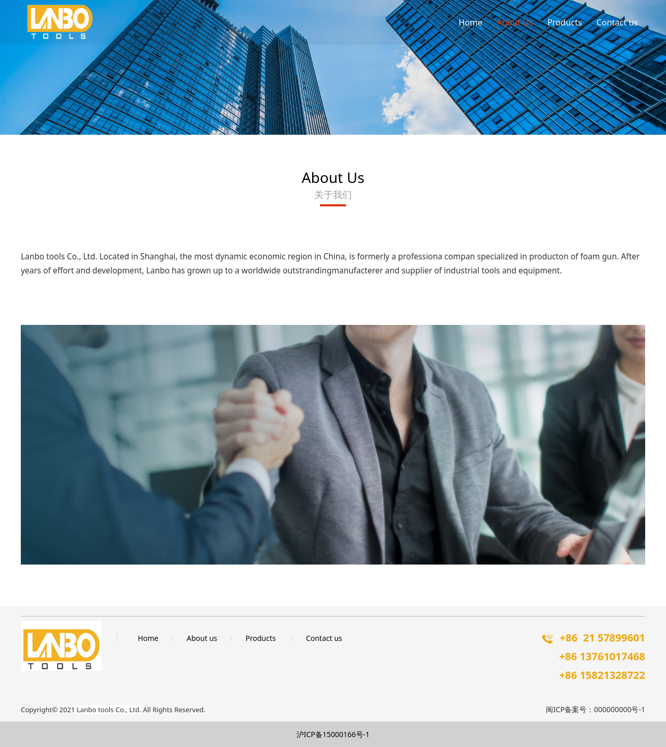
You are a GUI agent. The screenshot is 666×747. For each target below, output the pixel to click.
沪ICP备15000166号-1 (333, 734)
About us (202, 638)
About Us (515, 22)
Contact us (617, 22)
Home (470, 22)
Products (564, 22)
